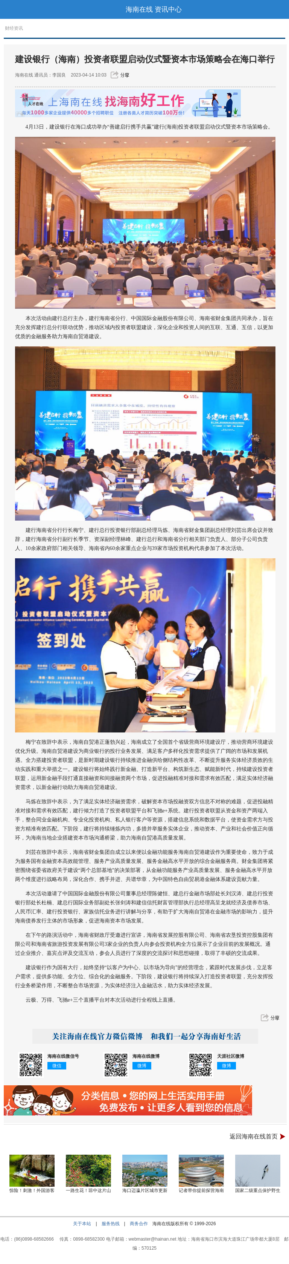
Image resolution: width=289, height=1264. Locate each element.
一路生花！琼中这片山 (88, 1190)
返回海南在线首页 (254, 1136)
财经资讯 (14, 28)
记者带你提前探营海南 (201, 1190)
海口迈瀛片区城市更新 (144, 1190)
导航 (9, 9)
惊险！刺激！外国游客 (32, 1190)
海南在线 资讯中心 (154, 9)
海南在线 (24, 75)
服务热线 (111, 1223)
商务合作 (139, 1223)
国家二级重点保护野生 (257, 1190)
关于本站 (82, 1223)
